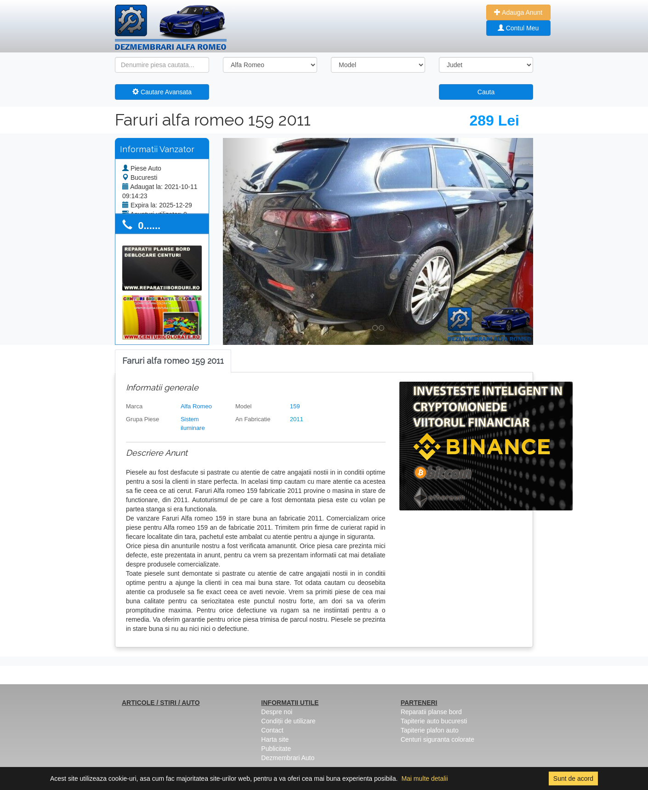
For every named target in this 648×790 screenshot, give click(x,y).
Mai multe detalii (424, 778)
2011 (296, 419)
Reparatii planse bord (431, 712)
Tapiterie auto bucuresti (434, 721)
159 (295, 406)
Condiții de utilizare (288, 721)
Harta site (275, 739)
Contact (272, 730)
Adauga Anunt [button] (518, 12)
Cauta (486, 92)
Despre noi (276, 712)
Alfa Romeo (196, 406)
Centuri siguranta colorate (437, 739)
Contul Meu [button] (518, 28)
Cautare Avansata (162, 92)
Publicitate (276, 748)
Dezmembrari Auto (287, 757)
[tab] (173, 361)
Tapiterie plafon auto (430, 730)
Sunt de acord (573, 778)
